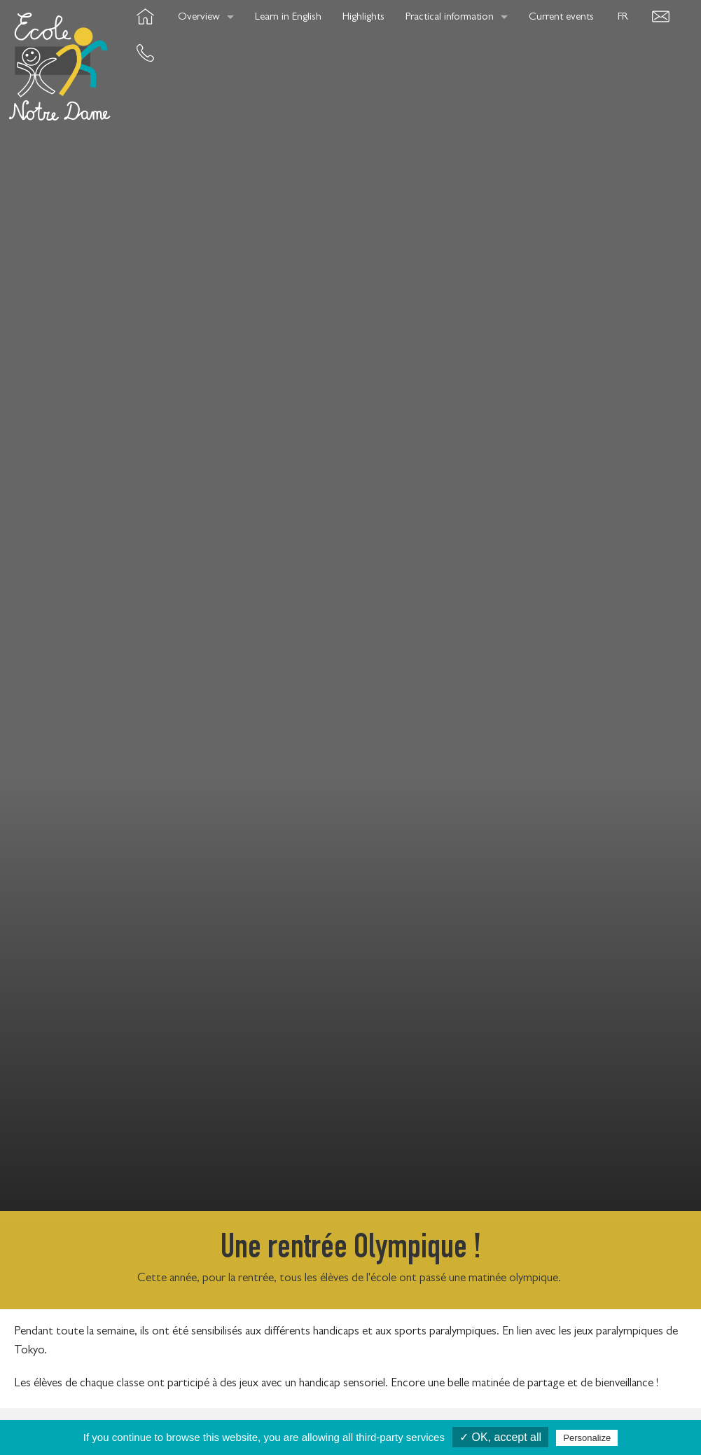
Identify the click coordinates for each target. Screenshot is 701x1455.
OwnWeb (628, 1415)
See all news (351, 1182)
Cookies (289, 1415)
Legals (520, 1415)
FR (623, 18)
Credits (217, 1415)
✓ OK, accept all (500, 1437)
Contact (361, 1415)
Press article (443, 1415)
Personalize (587, 1438)
